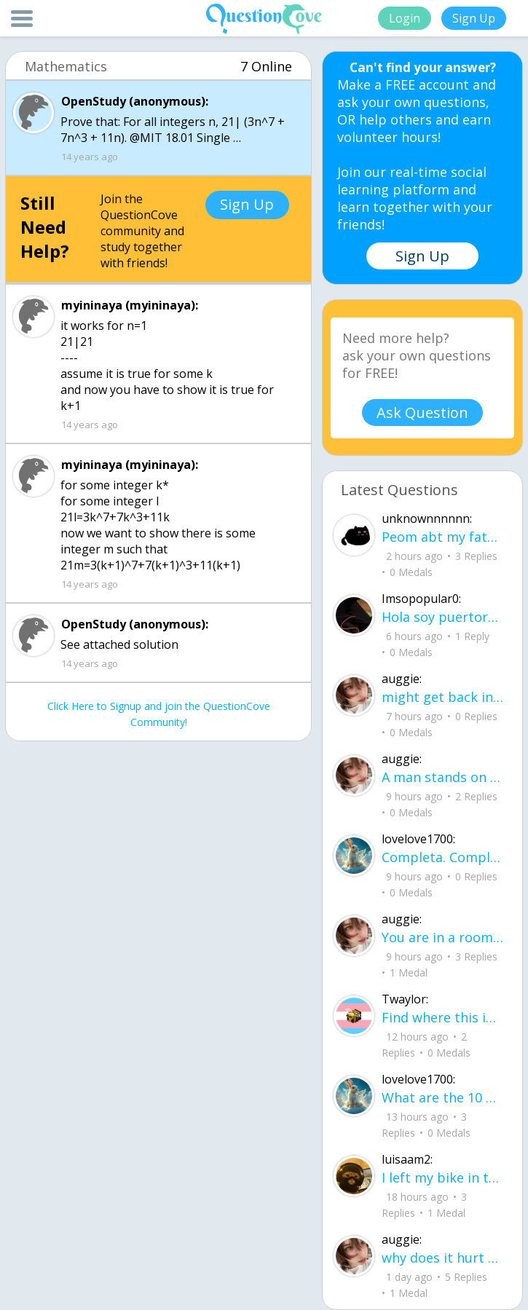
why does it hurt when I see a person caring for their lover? (443, 1257)
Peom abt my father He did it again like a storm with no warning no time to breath (443, 536)
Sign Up (473, 18)
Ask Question (422, 412)
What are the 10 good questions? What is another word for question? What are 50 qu (443, 1097)
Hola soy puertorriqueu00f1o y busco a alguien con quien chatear (443, 617)
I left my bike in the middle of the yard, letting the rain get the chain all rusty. (443, 1177)
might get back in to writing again (443, 697)
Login (404, 18)
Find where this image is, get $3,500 (443, 1017)
